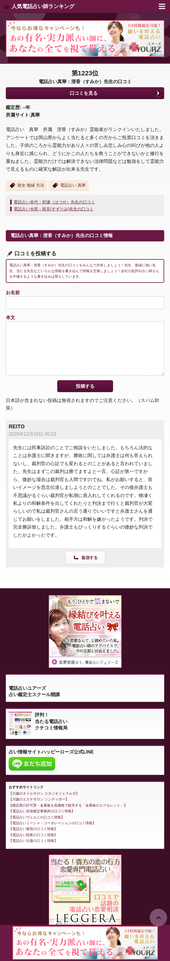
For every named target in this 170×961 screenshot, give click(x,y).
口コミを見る (84, 93)
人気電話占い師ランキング (43, 6)
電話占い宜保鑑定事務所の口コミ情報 (41, 811)
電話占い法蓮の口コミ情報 (33, 841)
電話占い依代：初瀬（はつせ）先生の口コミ (54, 202)
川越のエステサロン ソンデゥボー (38, 799)
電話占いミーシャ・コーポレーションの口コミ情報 (52, 823)
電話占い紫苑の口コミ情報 (33, 829)
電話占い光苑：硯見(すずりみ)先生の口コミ (54, 209)
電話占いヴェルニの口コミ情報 (36, 817)
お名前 (13, 292)
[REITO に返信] (85, 557)
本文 (10, 317)
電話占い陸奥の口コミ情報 (33, 835)
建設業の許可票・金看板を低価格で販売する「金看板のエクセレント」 (68, 805)
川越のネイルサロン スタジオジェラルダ (44, 793)
